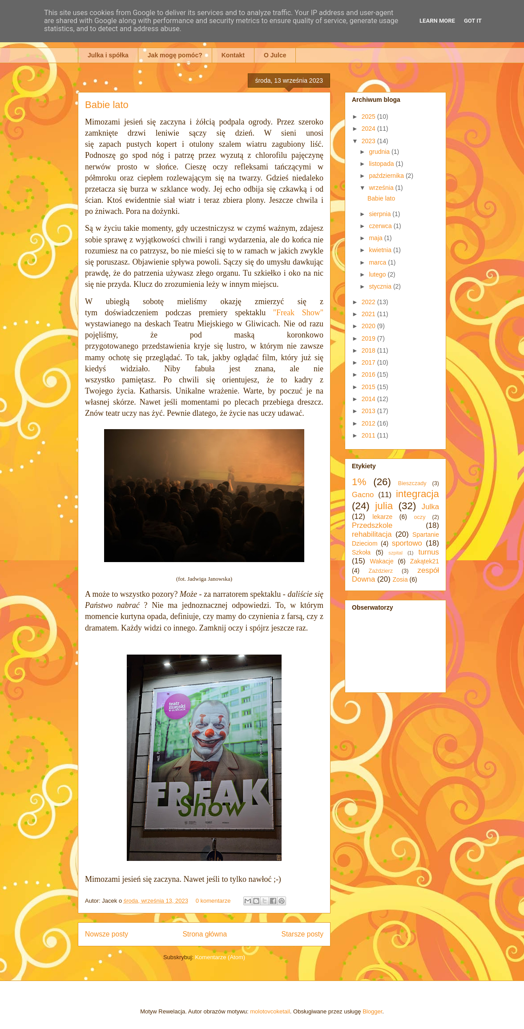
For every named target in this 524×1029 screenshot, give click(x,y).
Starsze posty (302, 934)
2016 (369, 374)
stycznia (381, 286)
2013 (369, 410)
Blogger (372, 1011)
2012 (369, 423)
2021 (369, 314)
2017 (369, 362)
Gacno (363, 494)
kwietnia (381, 249)
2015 (369, 386)
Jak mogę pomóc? (175, 55)
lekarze (382, 516)
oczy (420, 517)
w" (318, 312)
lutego (378, 274)
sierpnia (380, 213)
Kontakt (233, 55)
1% (359, 481)
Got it (473, 20)
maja (376, 237)
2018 (369, 350)
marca (378, 262)
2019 (369, 338)
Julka (430, 506)
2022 (369, 301)
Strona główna (204, 934)
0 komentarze (213, 900)
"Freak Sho (293, 312)
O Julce (275, 55)
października (387, 175)
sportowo (407, 543)
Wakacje (382, 561)
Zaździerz (381, 571)
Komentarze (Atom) (220, 957)
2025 (369, 116)
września (382, 187)
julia (384, 505)
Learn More (437, 20)
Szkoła (361, 552)
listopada (382, 163)
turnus (428, 552)
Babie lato (107, 104)
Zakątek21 (424, 561)
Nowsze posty (106, 934)
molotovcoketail (270, 1011)
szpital (395, 552)
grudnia (380, 151)
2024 (369, 128)
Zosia (399, 579)
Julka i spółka (108, 55)
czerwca (381, 225)
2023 (369, 141)
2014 (369, 398)
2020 (369, 326)
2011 (369, 435)
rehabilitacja (372, 534)
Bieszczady (412, 483)
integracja (417, 493)
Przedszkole (372, 525)
